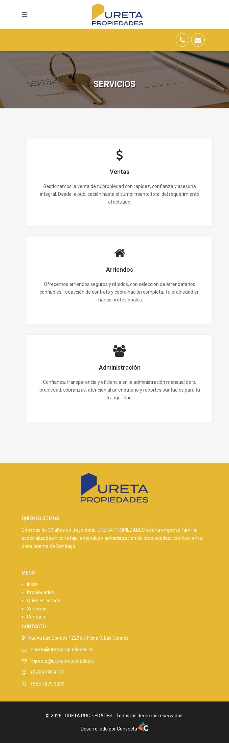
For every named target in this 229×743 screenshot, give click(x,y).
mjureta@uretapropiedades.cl (63, 661)
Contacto (37, 616)
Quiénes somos (43, 600)
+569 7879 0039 (47, 684)
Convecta (132, 729)
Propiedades (40, 592)
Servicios (36, 608)
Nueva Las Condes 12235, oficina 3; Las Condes (78, 638)
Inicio (32, 584)
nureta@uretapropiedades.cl (61, 649)
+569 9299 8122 (47, 672)
